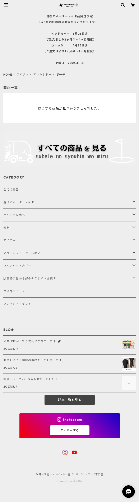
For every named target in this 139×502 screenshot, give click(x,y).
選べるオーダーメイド (18, 202)
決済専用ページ (14, 291)
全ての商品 (11, 189)
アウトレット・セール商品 (22, 253)
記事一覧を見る (69, 400)
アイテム (23, 74)
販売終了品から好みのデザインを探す (29, 278)
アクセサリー (42, 74)
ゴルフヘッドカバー (17, 266)
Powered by (69, 481)
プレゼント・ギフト (17, 304)
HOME (7, 74)
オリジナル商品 (14, 215)
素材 (6, 228)
